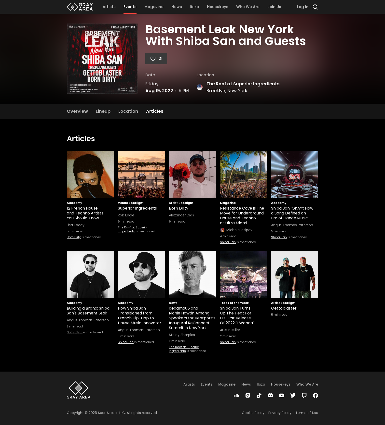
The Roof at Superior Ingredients (242, 84)
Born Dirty (74, 237)
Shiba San (228, 242)
